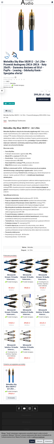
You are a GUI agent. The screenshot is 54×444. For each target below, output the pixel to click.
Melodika (13, 83)
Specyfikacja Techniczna (16, 121)
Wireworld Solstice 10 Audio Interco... (42, 312)
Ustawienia (48, 441)
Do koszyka (11, 398)
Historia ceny (8, 87)
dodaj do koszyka (43, 99)
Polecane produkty (10, 256)
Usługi (27, 429)
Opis (5, 121)
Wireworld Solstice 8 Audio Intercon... (27, 312)
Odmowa (39, 441)
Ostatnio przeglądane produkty (14, 364)
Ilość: (42, 91)
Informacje (27, 422)
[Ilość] (46, 91)
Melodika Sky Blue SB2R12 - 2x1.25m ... (11, 386)
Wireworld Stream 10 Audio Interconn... (11, 277)
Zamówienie (27, 415)
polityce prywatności (38, 437)
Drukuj (8, 111)
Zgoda (32, 441)
